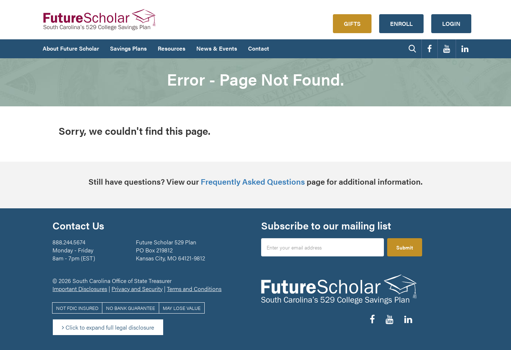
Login (451, 23)
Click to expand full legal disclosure (108, 327)
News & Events (216, 48)
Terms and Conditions (194, 288)
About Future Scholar (71, 48)
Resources (171, 48)
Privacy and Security (136, 288)
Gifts (352, 23)
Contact (258, 48)
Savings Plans (128, 48)
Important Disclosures (79, 288)
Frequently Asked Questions (253, 181)
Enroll (401, 23)
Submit (404, 247)
